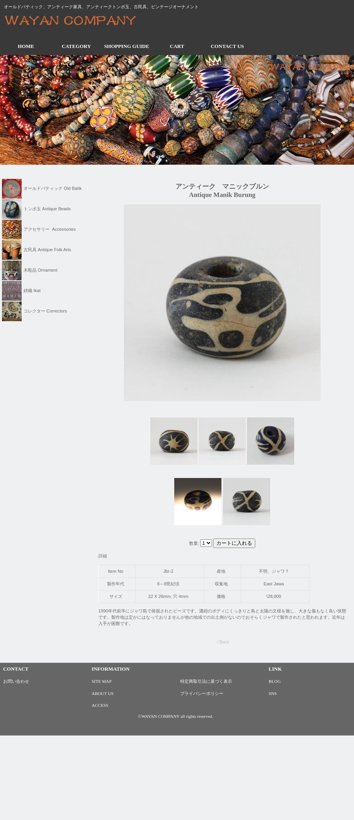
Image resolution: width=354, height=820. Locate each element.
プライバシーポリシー (201, 693)
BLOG (274, 681)
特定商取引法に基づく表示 (206, 681)
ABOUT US (102, 693)
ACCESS (100, 705)
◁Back (222, 642)
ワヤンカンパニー (76, 21)
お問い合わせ (16, 681)
